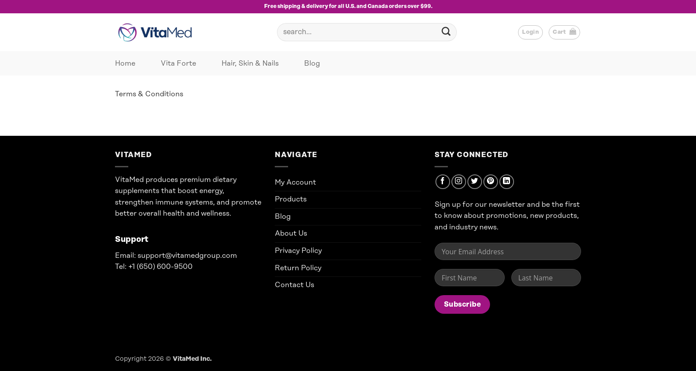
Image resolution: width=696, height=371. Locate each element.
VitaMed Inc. (192, 359)
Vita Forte (178, 63)
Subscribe (462, 304)
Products (291, 199)
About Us (291, 233)
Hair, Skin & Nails (250, 63)
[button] (530, 32)
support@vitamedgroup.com (187, 256)
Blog (312, 63)
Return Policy (298, 268)
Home (125, 63)
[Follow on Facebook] (442, 181)
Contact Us (294, 285)
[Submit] (446, 32)
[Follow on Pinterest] (490, 181)
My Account (295, 182)
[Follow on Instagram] (458, 181)
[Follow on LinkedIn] (506, 181)
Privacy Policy (298, 251)
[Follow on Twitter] (474, 181)
